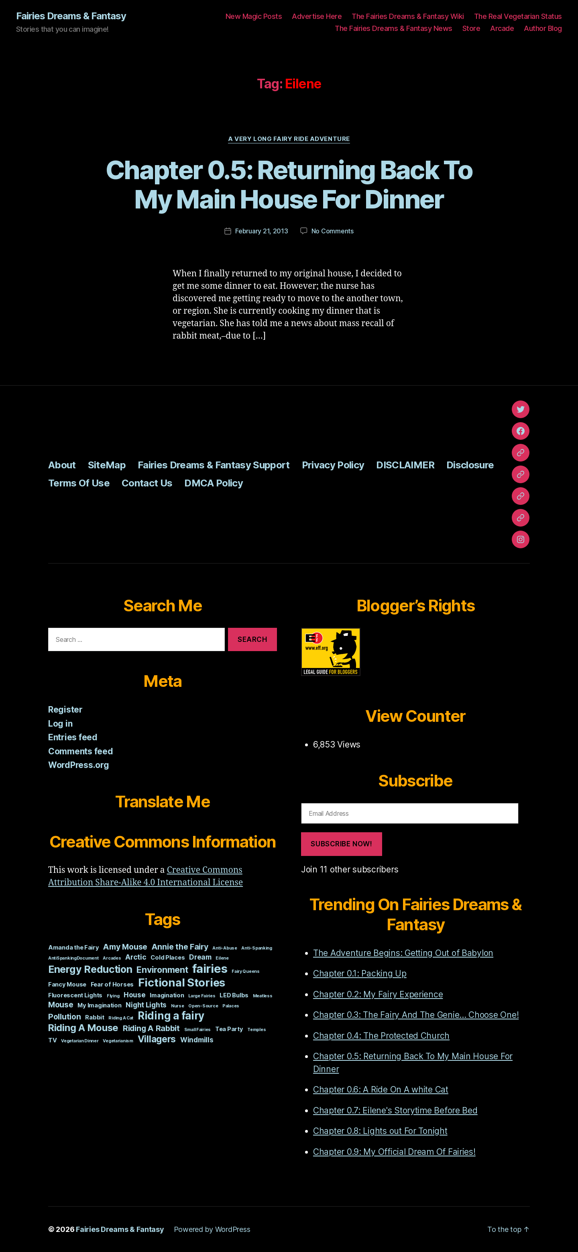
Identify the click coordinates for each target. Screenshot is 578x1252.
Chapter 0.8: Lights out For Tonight (380, 1131)
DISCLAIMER (405, 465)
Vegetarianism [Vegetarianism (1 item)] (118, 1041)
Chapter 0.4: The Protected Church (381, 1036)
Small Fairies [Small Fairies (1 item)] (197, 1029)
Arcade (502, 28)
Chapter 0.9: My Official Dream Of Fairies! (394, 1152)
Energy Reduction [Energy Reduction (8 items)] (90, 969)
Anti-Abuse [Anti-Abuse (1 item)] (224, 948)
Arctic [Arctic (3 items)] (135, 957)
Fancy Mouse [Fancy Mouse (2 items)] (67, 984)
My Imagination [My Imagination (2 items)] (99, 1005)
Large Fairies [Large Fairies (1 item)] (202, 996)
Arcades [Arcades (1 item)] (112, 958)
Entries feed (73, 737)
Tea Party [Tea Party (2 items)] (229, 1029)
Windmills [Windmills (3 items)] (197, 1040)
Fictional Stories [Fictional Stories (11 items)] (181, 982)
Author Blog (543, 28)
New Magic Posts (254, 16)
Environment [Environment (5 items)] (162, 969)
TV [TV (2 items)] (52, 1040)
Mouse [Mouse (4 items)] (60, 1004)
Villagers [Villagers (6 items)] (157, 1038)
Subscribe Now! (341, 844)
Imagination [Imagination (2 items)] (167, 995)
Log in (60, 724)
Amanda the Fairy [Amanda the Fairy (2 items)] (73, 947)
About (62, 465)
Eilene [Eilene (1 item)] (222, 958)
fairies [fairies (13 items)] (209, 969)
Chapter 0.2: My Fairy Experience (378, 994)
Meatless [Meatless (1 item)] (263, 996)
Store (471, 28)
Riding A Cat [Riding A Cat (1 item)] (120, 1018)
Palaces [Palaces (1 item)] (230, 1006)
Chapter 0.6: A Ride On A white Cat (380, 1090)
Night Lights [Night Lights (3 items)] (146, 1005)
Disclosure (470, 465)
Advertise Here (317, 16)
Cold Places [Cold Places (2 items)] (168, 957)
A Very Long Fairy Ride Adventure (289, 139)
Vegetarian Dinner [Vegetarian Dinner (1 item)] (79, 1041)
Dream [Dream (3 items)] (200, 957)
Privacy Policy (333, 465)
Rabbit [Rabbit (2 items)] (94, 1017)
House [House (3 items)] (135, 995)
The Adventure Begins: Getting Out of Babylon (403, 953)
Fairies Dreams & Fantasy (71, 16)
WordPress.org (78, 765)
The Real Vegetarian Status (518, 16)
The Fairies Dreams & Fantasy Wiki (408, 16)
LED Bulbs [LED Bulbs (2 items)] (234, 995)
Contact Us (147, 483)
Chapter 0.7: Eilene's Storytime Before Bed (395, 1110)
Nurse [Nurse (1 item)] (177, 1006)
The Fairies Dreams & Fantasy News (393, 28)
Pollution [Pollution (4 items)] (64, 1016)
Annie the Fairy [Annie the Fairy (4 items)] (180, 947)
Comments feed (80, 751)
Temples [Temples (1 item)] (256, 1029)
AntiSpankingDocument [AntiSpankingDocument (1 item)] (73, 958)
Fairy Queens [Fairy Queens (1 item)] (246, 971)
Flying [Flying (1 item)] (113, 996)
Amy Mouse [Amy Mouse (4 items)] (125, 947)
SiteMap (107, 465)
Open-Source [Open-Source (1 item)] (203, 1006)
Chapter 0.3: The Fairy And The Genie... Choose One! (416, 1015)
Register (65, 710)
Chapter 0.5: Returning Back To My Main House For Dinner (289, 184)
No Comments (332, 231)
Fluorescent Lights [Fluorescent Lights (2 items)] (75, 995)
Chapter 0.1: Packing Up (360, 973)
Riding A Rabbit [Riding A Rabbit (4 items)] (151, 1028)
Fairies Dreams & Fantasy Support (214, 465)
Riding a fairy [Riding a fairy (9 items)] (171, 1015)
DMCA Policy (213, 483)
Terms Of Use (79, 483)
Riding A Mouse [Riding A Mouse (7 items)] (83, 1027)
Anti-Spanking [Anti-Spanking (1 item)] (256, 948)
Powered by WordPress (212, 1229)
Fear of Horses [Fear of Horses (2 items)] (112, 984)
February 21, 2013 (261, 231)
